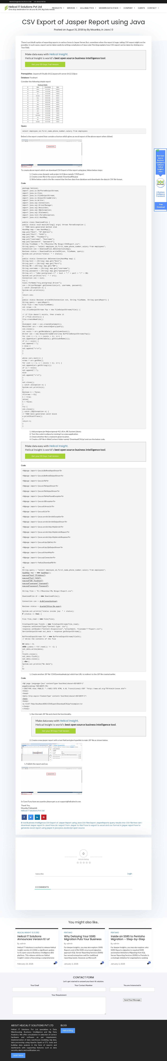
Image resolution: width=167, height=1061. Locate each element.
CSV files (86, 822)
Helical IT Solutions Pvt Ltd (32, 810)
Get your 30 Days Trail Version (45, 64)
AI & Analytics (88, 8)
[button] (161, 8)
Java (107, 29)
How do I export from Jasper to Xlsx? (67, 825)
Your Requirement (59, 995)
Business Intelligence (36, 822)
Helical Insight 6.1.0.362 (28, 932)
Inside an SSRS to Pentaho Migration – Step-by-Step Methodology (128, 939)
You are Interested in (132, 985)
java (61, 828)
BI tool (23, 822)
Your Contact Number (84, 985)
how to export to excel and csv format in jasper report (109, 825)
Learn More (18, 1055)
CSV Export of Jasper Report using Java (64, 822)
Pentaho (68, 932)
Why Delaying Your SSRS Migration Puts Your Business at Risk (83, 939)
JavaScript (68, 828)
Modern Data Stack (110, 8)
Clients (141, 8)
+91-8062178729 (39, 2)
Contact (153, 8)
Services (72, 8)
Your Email (35, 985)
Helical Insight (58, 54)
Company (129, 8)
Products (58, 8)
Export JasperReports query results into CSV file (111, 822)
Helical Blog (68, 1030)
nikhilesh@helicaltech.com (20, 2)
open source (79, 828)
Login (129, 873)
